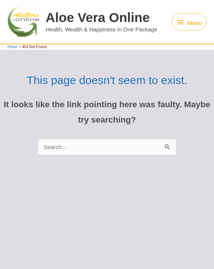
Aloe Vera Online (98, 17)
